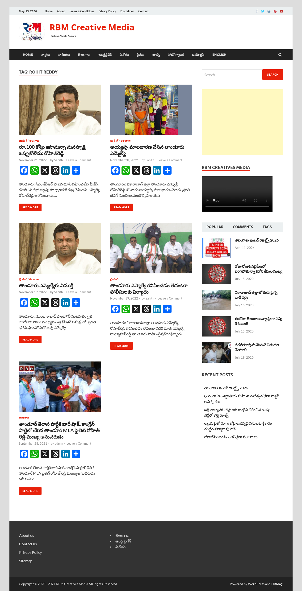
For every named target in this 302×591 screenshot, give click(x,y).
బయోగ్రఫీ (198, 55)
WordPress (256, 584)
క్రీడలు (140, 55)
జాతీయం (64, 55)
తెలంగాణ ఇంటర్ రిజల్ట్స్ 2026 (257, 240)
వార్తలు (45, 55)
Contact (143, 11)
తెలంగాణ (84, 55)
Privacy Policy (107, 11)
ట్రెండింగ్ (23, 140)
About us (26, 535)
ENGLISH (219, 55)
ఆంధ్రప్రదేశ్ (105, 55)
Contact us (28, 544)
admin (59, 443)
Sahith (58, 160)
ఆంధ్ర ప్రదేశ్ (123, 541)
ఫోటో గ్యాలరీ (176, 55)
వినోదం (124, 55)
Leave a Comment (78, 160)
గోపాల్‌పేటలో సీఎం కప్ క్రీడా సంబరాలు (231, 437)
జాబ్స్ (156, 55)
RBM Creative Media (92, 27)
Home (49, 11)
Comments (243, 227)
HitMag (276, 584)
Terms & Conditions (81, 11)
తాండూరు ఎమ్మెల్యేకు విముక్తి (46, 285)
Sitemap (25, 560)
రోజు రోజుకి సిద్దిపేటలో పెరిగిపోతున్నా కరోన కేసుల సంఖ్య (258, 268)
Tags (267, 227)
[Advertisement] (242, 122)
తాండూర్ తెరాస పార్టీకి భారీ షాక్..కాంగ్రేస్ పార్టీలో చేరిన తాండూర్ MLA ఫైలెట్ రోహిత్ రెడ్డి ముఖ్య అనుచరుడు (59, 430)
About (61, 11)
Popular (214, 227)
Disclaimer (127, 11)
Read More (28, 206)
